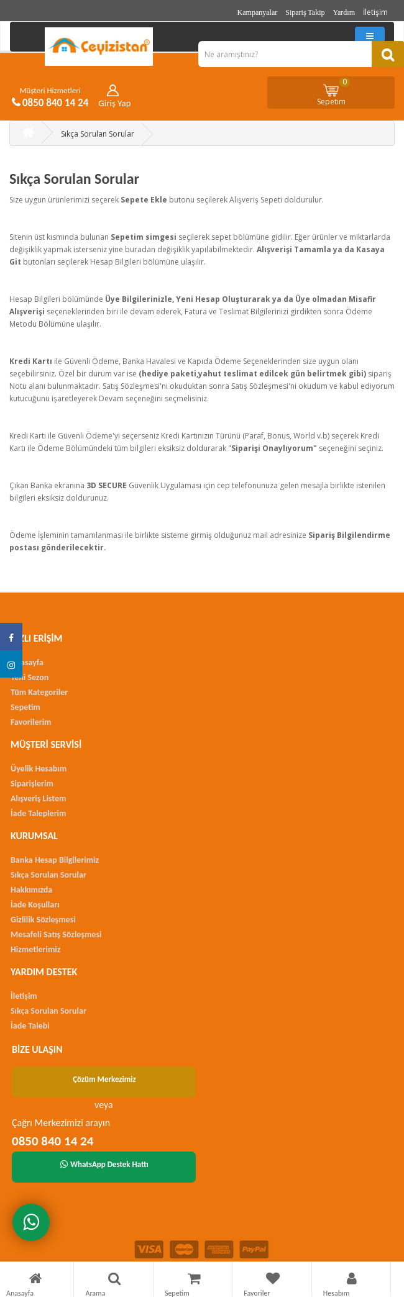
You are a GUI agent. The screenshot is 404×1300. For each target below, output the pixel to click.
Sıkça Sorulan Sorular (97, 134)
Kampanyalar (257, 12)
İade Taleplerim (38, 813)
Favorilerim (31, 722)
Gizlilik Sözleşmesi (43, 919)
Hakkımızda (31, 889)
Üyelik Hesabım (39, 768)
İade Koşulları (35, 904)
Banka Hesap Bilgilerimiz (55, 860)
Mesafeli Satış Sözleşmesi (56, 934)
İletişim (375, 12)
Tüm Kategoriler (39, 692)
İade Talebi (30, 1025)
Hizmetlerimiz (35, 949)
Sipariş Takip (304, 12)
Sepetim (334, 91)
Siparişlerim (32, 783)
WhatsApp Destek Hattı (104, 1164)
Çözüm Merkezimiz (104, 1079)
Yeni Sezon (29, 677)
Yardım (344, 12)
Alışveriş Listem (38, 798)
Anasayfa (27, 662)
